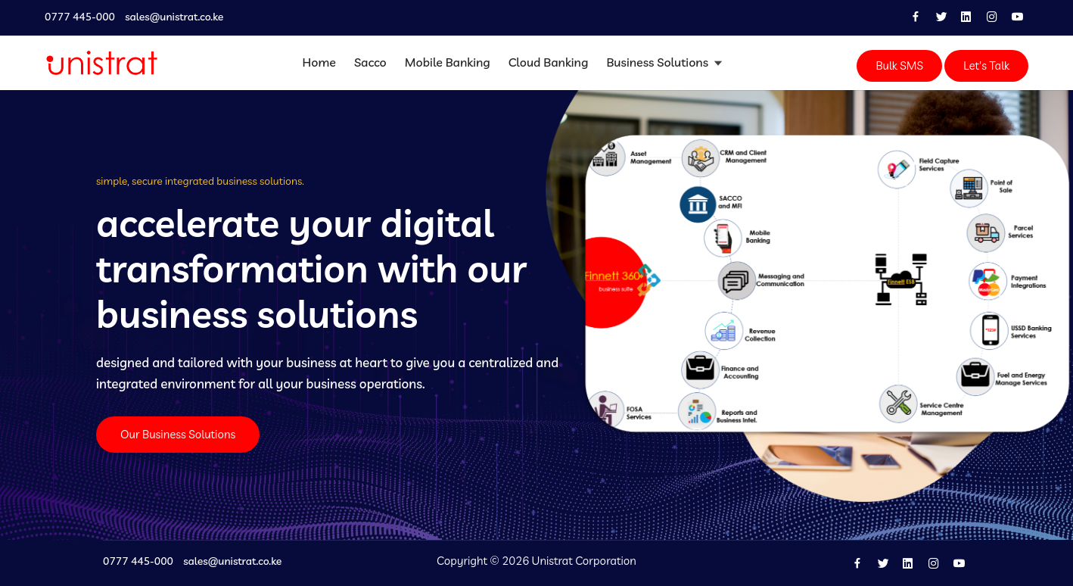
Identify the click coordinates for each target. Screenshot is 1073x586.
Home (319, 62)
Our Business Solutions (177, 434)
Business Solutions (658, 62)
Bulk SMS (899, 65)
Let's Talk (986, 65)
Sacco (370, 62)
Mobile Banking (447, 62)
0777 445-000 (80, 17)
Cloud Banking (549, 62)
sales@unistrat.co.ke (174, 17)
